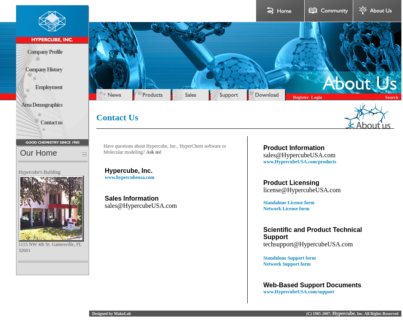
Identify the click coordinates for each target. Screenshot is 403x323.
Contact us (51, 123)
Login (316, 97)
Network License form (286, 208)
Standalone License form (288, 202)
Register (301, 97)
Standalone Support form (289, 258)
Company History (43, 70)
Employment (48, 87)
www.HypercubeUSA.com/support (298, 292)
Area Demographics (41, 105)
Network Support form (287, 264)
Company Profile (44, 52)
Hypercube (343, 313)
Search (391, 97)
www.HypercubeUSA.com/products (299, 162)
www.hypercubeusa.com (130, 177)
